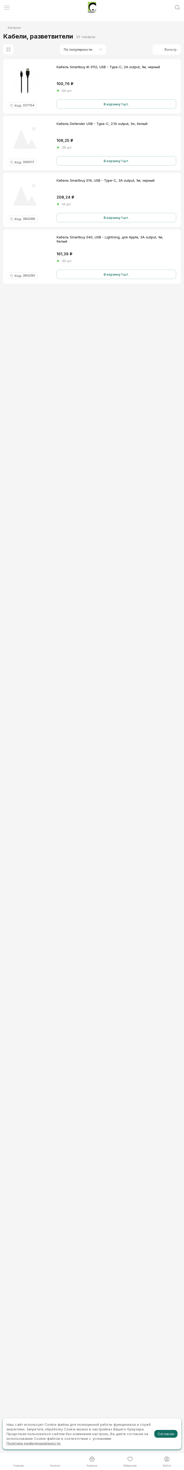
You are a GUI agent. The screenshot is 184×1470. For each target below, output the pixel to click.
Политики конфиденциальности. (34, 1443)
